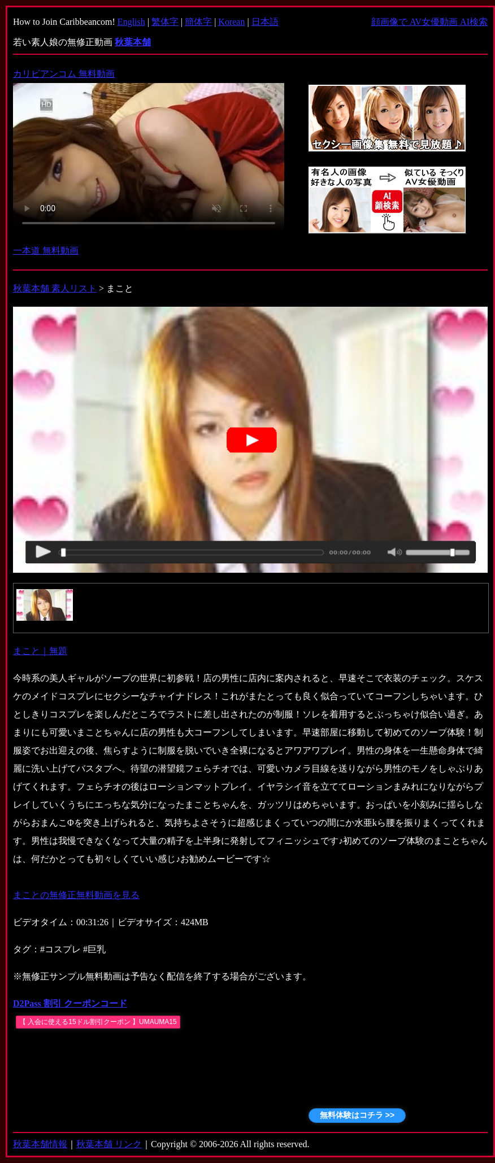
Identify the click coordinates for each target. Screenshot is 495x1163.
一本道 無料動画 (46, 250)
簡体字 (198, 22)
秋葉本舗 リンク (109, 1144)
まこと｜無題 (40, 651)
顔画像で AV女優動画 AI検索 (429, 22)
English (131, 22)
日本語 (265, 22)
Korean (231, 22)
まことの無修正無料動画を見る (76, 895)
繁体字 (165, 22)
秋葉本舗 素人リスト (55, 288)
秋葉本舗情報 (40, 1144)
